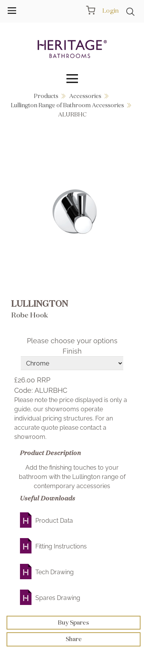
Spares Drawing (57, 598)
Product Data (54, 520)
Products (46, 96)
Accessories (85, 96)
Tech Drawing (54, 572)
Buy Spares (73, 622)
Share (74, 639)
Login (110, 10)
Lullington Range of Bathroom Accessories (67, 105)
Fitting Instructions (61, 546)
